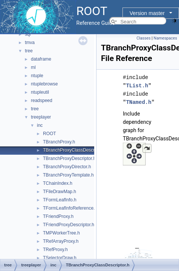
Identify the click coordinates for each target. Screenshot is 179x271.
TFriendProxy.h (58, 216)
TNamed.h (138, 102)
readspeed (41, 100)
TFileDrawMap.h (59, 191)
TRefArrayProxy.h (60, 241)
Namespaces (165, 38)
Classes (143, 38)
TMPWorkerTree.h (61, 233)
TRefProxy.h (55, 249)
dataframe (41, 59)
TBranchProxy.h (59, 142)
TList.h (137, 85)
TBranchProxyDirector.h (67, 166)
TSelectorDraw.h (59, 257)
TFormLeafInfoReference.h (70, 208)
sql (28, 34)
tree (29, 50)
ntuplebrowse (44, 84)
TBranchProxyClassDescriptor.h (75, 150)
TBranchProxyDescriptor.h (69, 158)
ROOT (49, 133)
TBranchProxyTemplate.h (68, 175)
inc (40, 125)
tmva (30, 42)
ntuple (37, 75)
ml (33, 67)
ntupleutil (40, 92)
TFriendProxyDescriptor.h (68, 224)
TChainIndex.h (57, 183)
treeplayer (41, 117)
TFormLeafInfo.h (59, 199)
